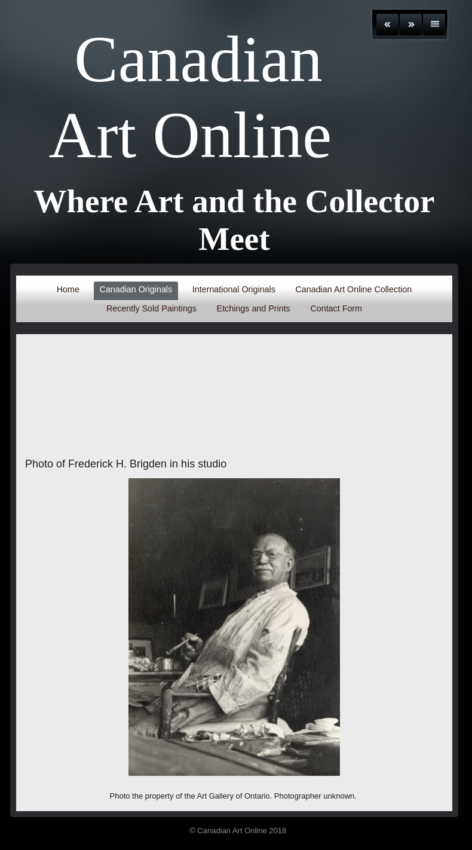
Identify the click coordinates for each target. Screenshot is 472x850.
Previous (387, 24)
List (434, 24)
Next (411, 24)
